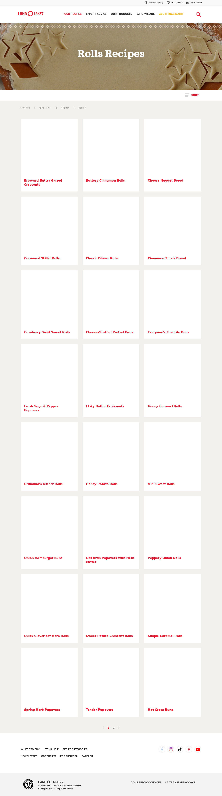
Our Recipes (73, 14)
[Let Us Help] (175, 2)
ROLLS (82, 108)
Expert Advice (96, 14)
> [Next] (119, 728)
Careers (87, 756)
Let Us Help (51, 749)
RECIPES (25, 108)
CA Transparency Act (180, 782)
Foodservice (68, 756)
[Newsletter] (194, 2)
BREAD (65, 108)
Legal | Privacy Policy (48, 789)
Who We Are (145, 14)
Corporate (48, 756)
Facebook (162, 749)
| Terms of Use (66, 789)
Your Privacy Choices (146, 782)
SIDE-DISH (45, 108)
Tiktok (180, 749)
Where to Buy (30, 749)
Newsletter (29, 756)
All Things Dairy (171, 14)
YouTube (198, 749)
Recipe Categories (75, 749)
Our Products (121, 14)
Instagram (171, 749)
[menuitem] (73, 14)
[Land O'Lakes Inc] (53, 782)
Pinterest (189, 749)
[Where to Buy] (154, 2)
